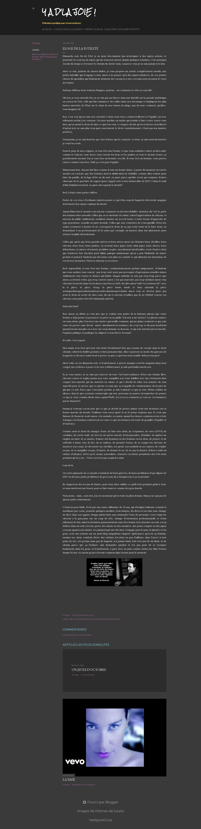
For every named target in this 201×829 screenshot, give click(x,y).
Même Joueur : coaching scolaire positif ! (112, 29)
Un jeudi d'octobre (89, 669)
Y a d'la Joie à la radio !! (69, 29)
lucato (119, 811)
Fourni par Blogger (100, 802)
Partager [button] (36, 43)
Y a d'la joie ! (69, 12)
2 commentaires (87, 675)
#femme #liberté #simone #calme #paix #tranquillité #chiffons (45, 57)
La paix (69, 779)
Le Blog (47, 29)
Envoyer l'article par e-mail (83, 615)
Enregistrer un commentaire (77, 635)
